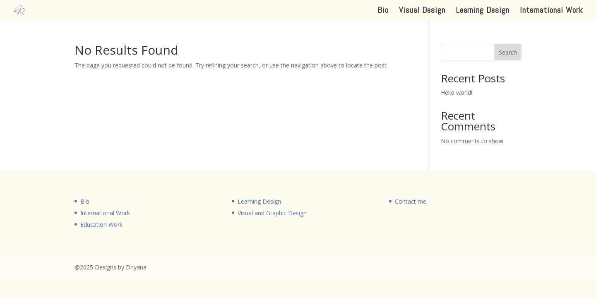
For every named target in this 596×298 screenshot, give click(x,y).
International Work (551, 11)
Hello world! (456, 92)
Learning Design (482, 11)
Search (508, 52)
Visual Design (422, 11)
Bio (383, 11)
